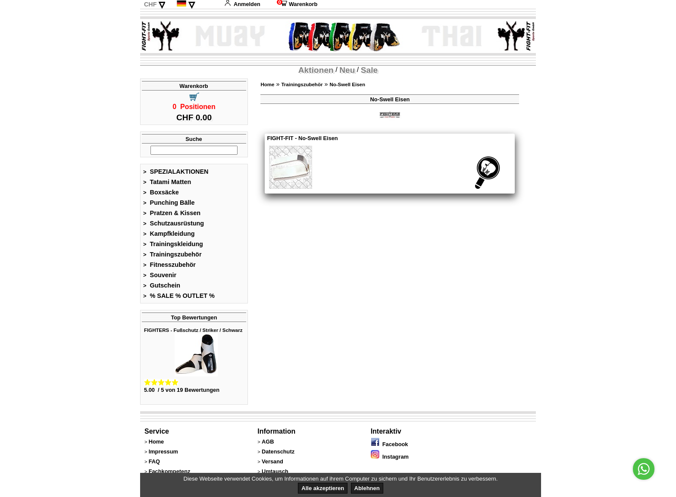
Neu (347, 70)
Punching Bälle (169, 202)
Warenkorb (297, 4)
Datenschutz (278, 451)
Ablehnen (367, 488)
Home (267, 84)
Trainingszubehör (172, 254)
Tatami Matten (167, 181)
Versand (272, 461)
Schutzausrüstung (173, 223)
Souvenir (159, 275)
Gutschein (161, 285)
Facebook (389, 444)
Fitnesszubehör (169, 264)
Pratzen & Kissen (171, 212)
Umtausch (275, 471)
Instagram (390, 456)
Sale (369, 70)
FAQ (154, 461)
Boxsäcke (161, 192)
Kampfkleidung (169, 233)
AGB (268, 441)
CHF (150, 4)
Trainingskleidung (173, 244)
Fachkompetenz (170, 471)
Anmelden (242, 4)
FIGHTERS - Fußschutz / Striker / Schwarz (193, 330)
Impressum (163, 451)
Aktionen (316, 70)
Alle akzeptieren (322, 488)
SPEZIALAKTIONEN (176, 171)
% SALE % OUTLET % (179, 295)
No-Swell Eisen (347, 84)
